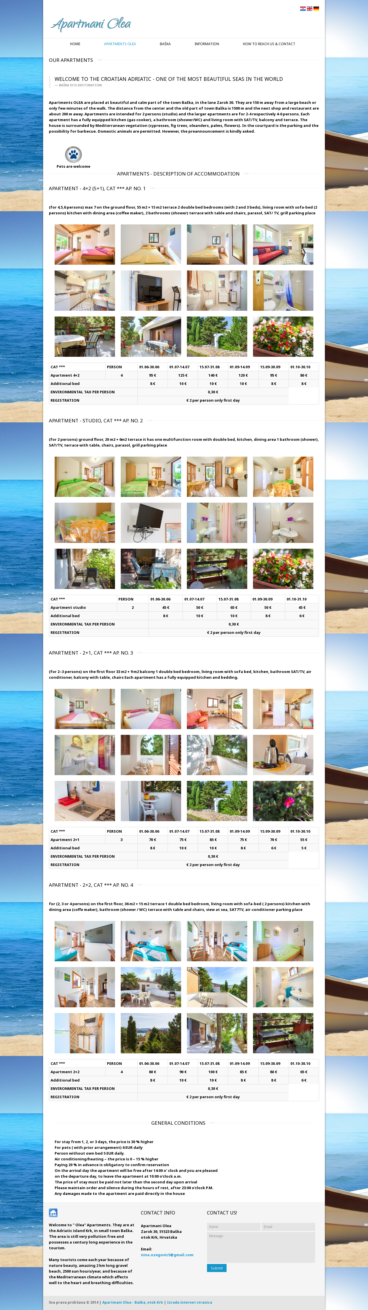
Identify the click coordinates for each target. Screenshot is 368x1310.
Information (207, 43)
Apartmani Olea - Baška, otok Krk (132, 1302)
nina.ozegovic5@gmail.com (167, 1254)
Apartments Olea (120, 43)
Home (75, 43)
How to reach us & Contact (269, 43)
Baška (165, 43)
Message (261, 1247)
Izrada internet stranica (189, 1302)
